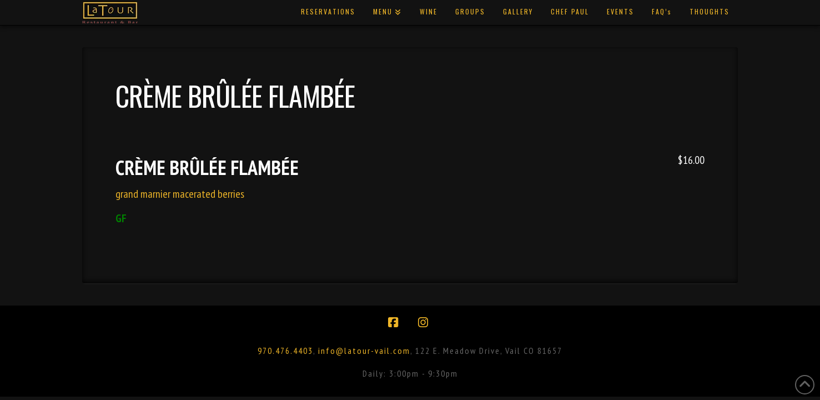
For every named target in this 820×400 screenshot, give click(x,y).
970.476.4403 (285, 350)
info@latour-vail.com (364, 350)
